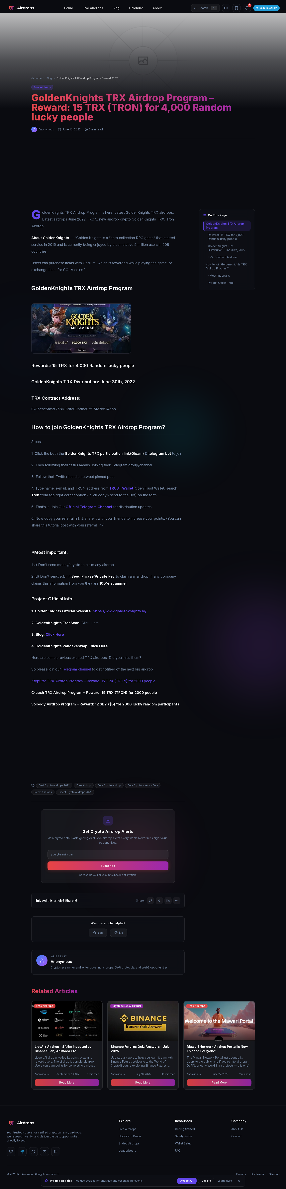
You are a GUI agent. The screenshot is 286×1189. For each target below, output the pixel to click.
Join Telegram (266, 7)
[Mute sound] (226, 8)
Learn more (225, 1180)
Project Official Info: (221, 282)
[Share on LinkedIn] (168, 900)
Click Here (55, 634)
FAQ (177, 1150)
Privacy (241, 1174)
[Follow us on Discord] (33, 1151)
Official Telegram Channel (89, 507)
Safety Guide (183, 1136)
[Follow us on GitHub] (55, 1151)
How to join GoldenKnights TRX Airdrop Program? (226, 266)
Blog (116, 8)
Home (68, 8)
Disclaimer (257, 1174)
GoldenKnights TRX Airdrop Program (225, 225)
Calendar (136, 8)
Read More (66, 1082)
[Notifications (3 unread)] (247, 8)
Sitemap (274, 1174)
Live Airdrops (93, 8)
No (118, 932)
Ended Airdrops (129, 1143)
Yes (98, 932)
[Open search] (205, 8)
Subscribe (108, 865)
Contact (236, 1136)
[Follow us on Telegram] (22, 1151)
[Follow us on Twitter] (11, 1151)
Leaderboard (127, 1150)
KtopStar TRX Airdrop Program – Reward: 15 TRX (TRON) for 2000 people (93, 681)
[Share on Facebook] (159, 900)
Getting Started (185, 1129)
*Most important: (219, 275)
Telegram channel (76, 669)
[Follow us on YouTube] (44, 1151)
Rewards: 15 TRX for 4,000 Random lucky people (225, 236)
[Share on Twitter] (150, 900)
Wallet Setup (183, 1143)
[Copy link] (176, 900)
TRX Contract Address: (223, 257)
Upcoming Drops (130, 1136)
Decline (206, 1180)
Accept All (186, 1180)
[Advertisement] (143, 175)
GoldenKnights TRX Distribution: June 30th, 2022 (226, 248)
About (157, 8)
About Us (237, 1129)
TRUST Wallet (121, 488)
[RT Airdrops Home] (20, 8)
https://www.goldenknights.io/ (119, 611)
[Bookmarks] (236, 8)
